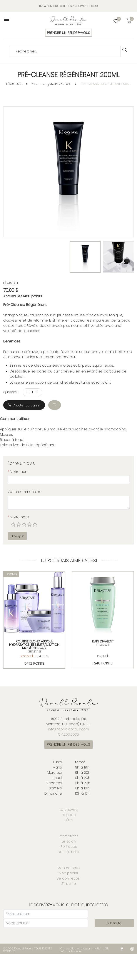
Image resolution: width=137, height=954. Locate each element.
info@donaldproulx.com (68, 729)
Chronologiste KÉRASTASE (51, 84)
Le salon (69, 841)
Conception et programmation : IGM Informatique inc (85, 949)
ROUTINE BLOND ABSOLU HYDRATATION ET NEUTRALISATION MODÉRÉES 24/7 (34, 644)
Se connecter (68, 878)
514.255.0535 (68, 734)
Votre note (18, 516)
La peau (69, 814)
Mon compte (68, 867)
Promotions (68, 836)
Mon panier (68, 873)
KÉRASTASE (14, 84)
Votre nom (18, 471)
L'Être (68, 820)
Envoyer (17, 535)
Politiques (68, 846)
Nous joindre (68, 851)
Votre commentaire (25, 491)
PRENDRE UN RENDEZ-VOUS (68, 32)
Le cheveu (69, 809)
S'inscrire (68, 883)
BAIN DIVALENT (102, 641)
